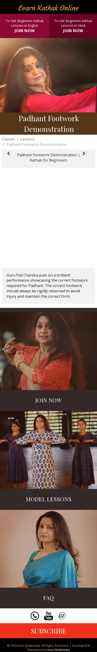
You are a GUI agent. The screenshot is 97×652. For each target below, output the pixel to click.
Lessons (27, 139)
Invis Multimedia (59, 650)
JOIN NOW (25, 30)
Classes (8, 139)
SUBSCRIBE (48, 630)
